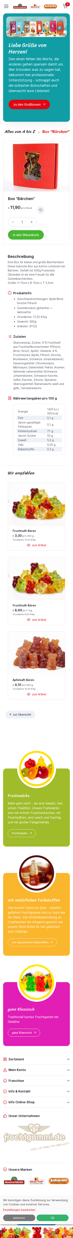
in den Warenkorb (26, 235)
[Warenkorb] (65, 6)
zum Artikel (36, 545)
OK (53, 1218)
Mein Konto (14, 1070)
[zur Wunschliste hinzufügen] (41, 210)
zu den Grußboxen (27, 104)
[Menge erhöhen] (31, 222)
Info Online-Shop (19, 1102)
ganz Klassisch (24, 1032)
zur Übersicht (20, 714)
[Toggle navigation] (6, 6)
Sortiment (13, 1059)
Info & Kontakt (17, 1091)
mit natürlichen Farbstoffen (33, 942)
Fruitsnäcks (22, 833)
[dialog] (36, 1210)
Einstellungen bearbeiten (19, 1209)
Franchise (13, 1081)
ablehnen (19, 1218)
